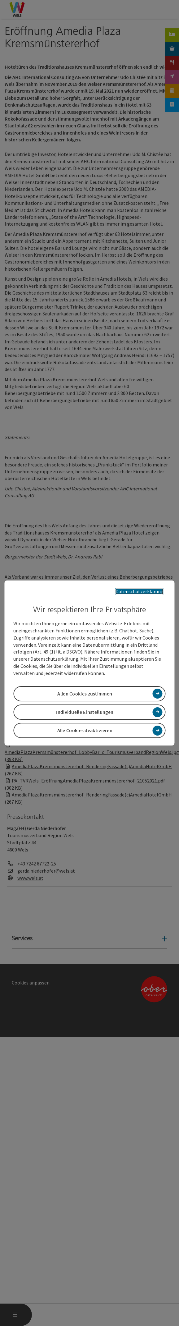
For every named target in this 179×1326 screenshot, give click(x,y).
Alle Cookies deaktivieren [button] (85, 730)
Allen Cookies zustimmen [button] (84, 694)
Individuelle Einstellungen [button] (84, 712)
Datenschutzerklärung (140, 591)
